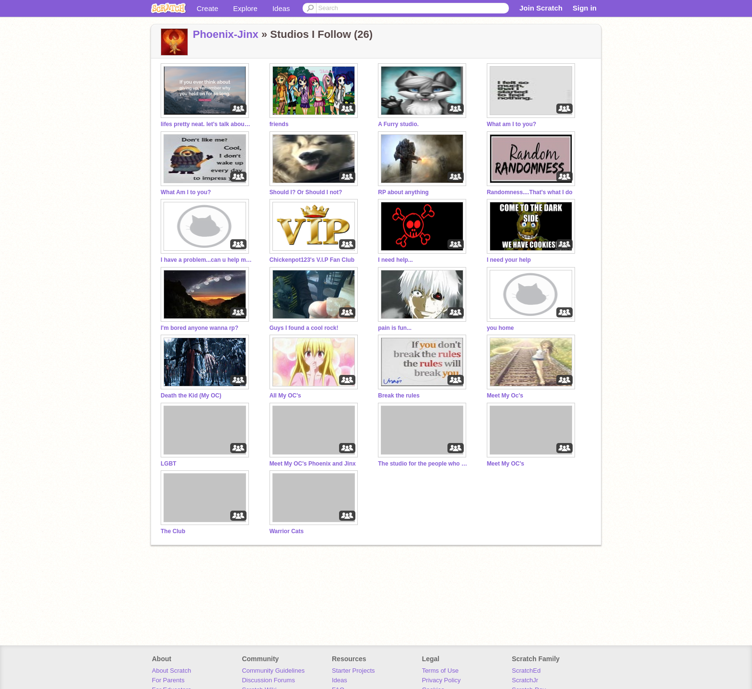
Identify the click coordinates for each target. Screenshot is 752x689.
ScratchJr (525, 680)
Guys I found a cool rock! (304, 328)
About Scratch (171, 670)
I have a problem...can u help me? (206, 260)
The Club (173, 531)
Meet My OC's (505, 463)
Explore (245, 8)
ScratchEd (526, 670)
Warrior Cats (287, 531)
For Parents (168, 680)
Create (207, 8)
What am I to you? (511, 124)
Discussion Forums (268, 680)
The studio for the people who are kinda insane (423, 463)
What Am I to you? (186, 192)
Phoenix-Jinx (225, 34)
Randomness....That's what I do (530, 192)
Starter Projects (353, 670)
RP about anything (403, 192)
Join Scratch (541, 8)
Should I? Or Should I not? (306, 192)
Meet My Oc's (505, 395)
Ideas (281, 8)
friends (279, 124)
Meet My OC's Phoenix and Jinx (313, 463)
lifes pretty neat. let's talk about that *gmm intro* (206, 124)
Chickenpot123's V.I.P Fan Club (312, 260)
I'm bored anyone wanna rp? (199, 328)
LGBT (168, 463)
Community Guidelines (273, 670)
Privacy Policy (441, 680)
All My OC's (285, 395)
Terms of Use (440, 670)
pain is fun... (394, 328)
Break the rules (399, 395)
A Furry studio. (398, 124)
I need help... (395, 260)
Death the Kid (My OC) (191, 395)
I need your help (509, 260)
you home (500, 328)
